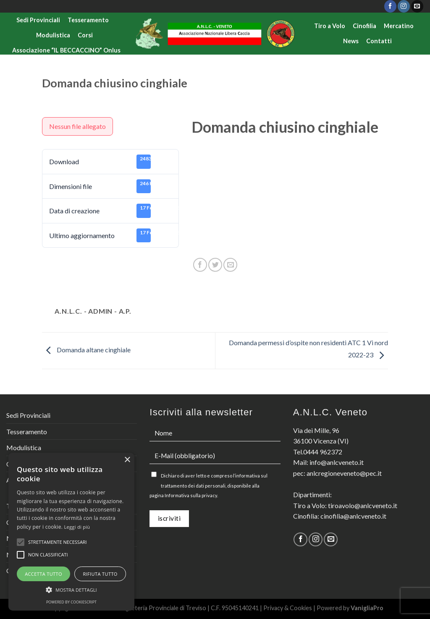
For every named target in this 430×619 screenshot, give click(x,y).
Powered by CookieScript (71, 602)
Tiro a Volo (329, 25)
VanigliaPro (367, 607)
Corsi (85, 35)
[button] (71, 589)
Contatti (379, 41)
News (351, 41)
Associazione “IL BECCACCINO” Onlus (66, 50)
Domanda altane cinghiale (86, 350)
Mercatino (399, 25)
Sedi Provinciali (38, 20)
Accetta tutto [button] (43, 574)
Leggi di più (77, 527)
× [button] (127, 460)
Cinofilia (364, 25)
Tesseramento (88, 20)
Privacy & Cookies (287, 607)
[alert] (71, 532)
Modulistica (53, 35)
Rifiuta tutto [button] (100, 574)
